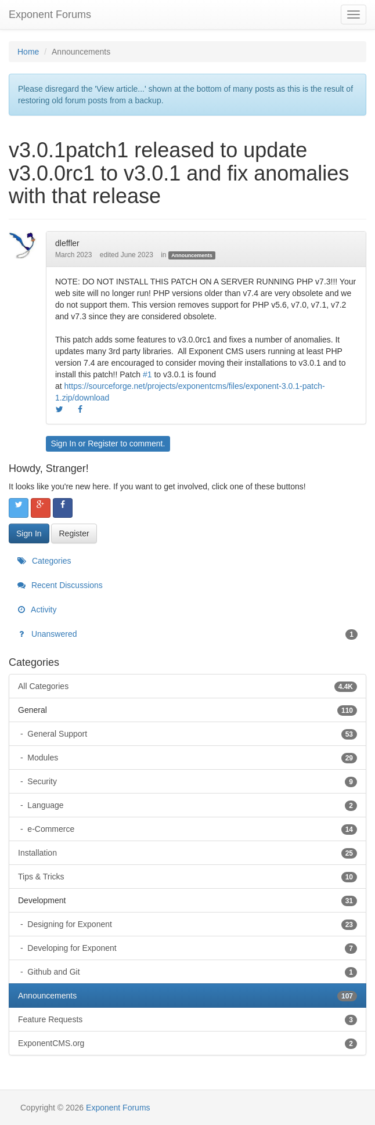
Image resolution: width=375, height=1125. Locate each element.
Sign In (63, 443)
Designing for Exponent (191, 924)
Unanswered (187, 634)
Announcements (191, 255)
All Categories (187, 686)
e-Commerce (191, 829)
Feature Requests (187, 1019)
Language (191, 805)
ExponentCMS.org (187, 1043)
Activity (36, 609)
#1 (147, 374)
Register (103, 443)
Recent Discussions (60, 585)
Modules (191, 757)
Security (191, 781)
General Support (191, 734)
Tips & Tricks (187, 876)
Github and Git (191, 972)
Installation (187, 853)
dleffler (67, 243)
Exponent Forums (50, 14)
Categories (44, 560)
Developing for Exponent (191, 948)
